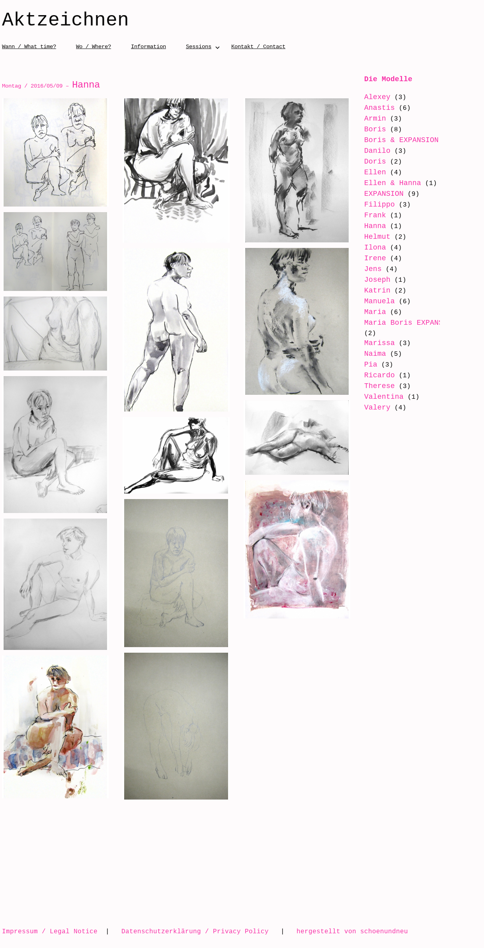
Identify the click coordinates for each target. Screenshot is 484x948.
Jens (373, 269)
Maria (375, 312)
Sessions (198, 46)
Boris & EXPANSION (401, 140)
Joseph (377, 280)
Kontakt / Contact (258, 46)
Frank (375, 215)
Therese (379, 386)
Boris (375, 129)
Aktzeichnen (65, 21)
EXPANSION (384, 194)
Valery (377, 408)
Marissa (379, 343)
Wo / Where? (93, 46)
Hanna (375, 226)
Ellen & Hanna (392, 183)
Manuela (379, 301)
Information (148, 46)
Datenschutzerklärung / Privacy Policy (195, 931)
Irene (375, 258)
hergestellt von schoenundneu (352, 931)
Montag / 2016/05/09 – (51, 85)
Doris (375, 162)
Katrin (377, 291)
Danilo (377, 151)
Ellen (375, 172)
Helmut (377, 237)
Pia (370, 365)
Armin (375, 119)
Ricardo (379, 375)
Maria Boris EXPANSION (410, 323)
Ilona (375, 248)
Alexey (377, 97)
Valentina (384, 397)
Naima (375, 354)
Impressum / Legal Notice (50, 931)
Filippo (379, 205)
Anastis (379, 108)
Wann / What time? (29, 46)
